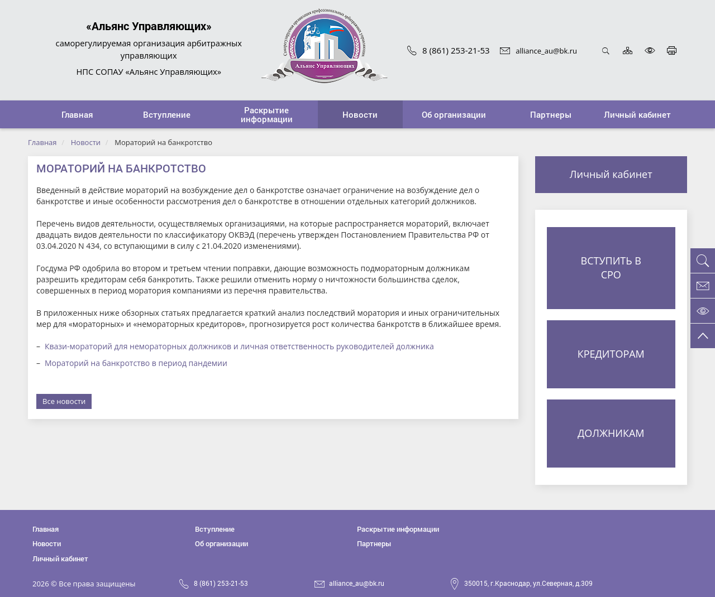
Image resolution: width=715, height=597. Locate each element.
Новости (86, 142)
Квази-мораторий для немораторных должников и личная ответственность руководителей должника (239, 346)
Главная (42, 142)
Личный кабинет (611, 174)
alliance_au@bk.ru (538, 51)
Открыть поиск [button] (606, 50)
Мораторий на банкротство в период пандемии (136, 363)
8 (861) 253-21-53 (448, 50)
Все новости (63, 401)
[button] (167, 114)
